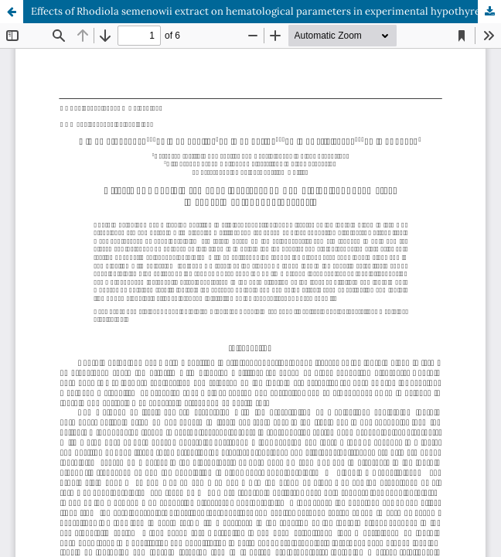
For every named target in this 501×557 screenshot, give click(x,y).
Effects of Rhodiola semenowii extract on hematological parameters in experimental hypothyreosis (265, 11)
